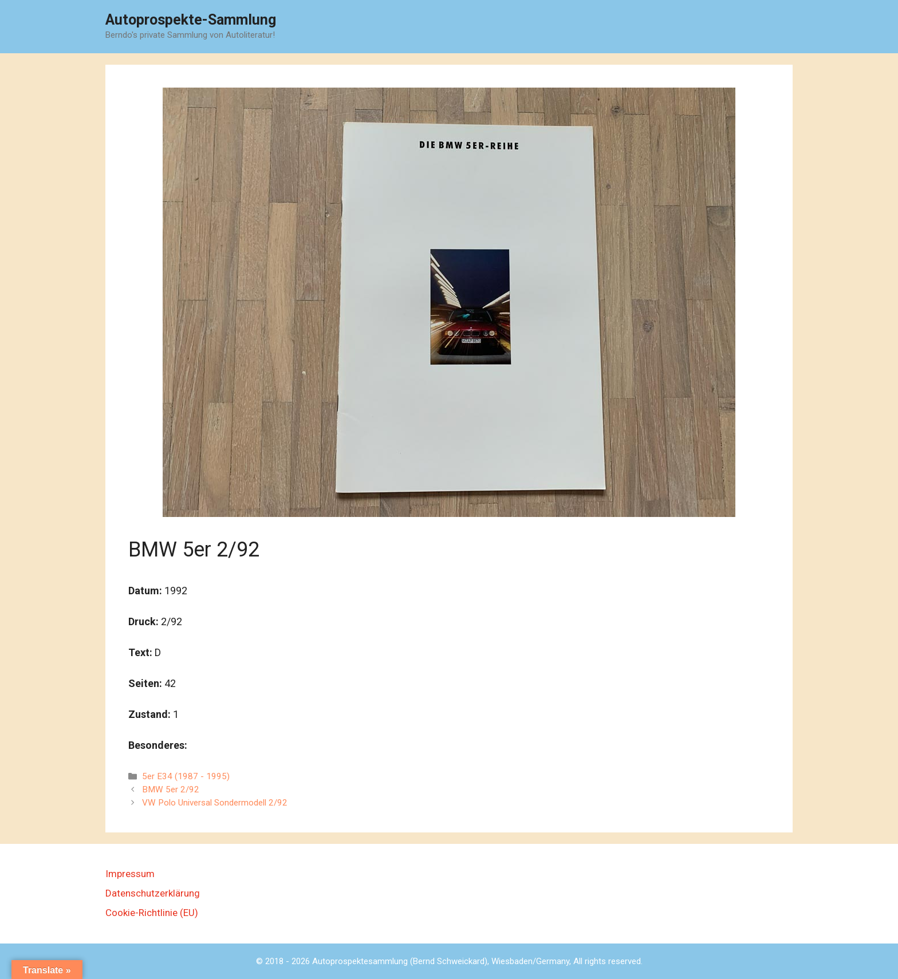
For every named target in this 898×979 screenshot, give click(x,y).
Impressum (130, 873)
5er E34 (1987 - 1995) (186, 776)
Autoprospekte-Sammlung (190, 19)
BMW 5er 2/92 (170, 789)
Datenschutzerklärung (152, 893)
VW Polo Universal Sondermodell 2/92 (214, 803)
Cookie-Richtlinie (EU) (151, 912)
